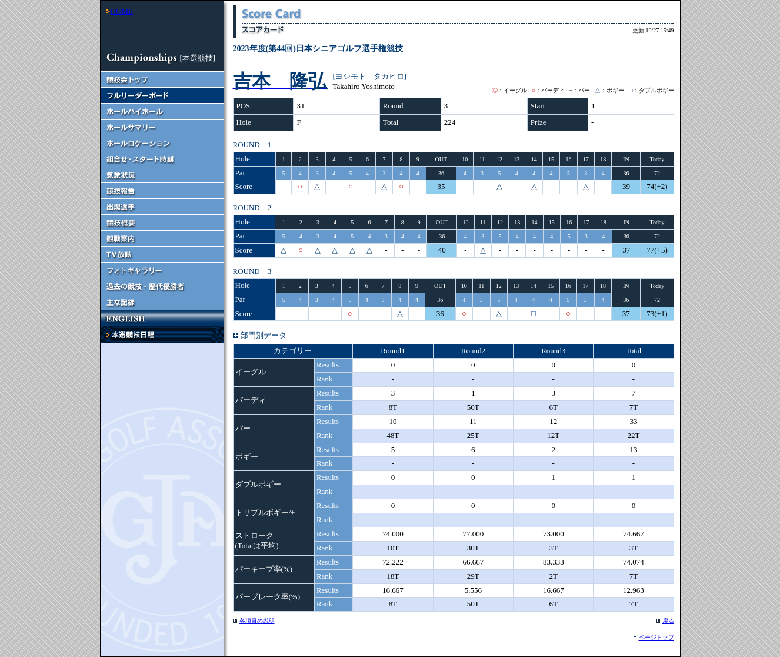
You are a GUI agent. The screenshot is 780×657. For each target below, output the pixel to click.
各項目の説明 (257, 621)
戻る (668, 621)
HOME (122, 10)
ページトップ (656, 637)
